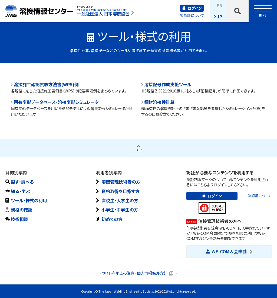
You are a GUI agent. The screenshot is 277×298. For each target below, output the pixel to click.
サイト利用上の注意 (118, 273)
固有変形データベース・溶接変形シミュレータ (56, 102)
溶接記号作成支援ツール (167, 84)
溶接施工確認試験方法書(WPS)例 (46, 84)
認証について (194, 15)
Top (138, 150)
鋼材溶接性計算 (159, 102)
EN (219, 5)
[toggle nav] (263, 11)
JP (219, 16)
